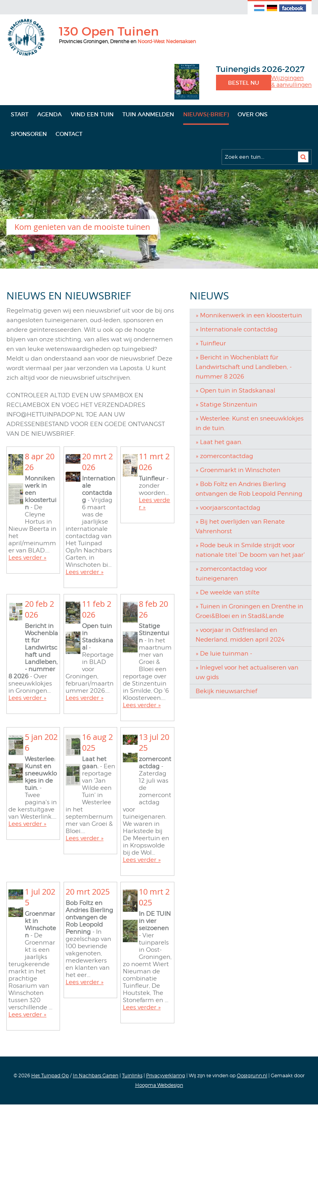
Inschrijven (90, 550)
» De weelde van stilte (228, 592)
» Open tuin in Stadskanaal (235, 390)
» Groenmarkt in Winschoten (238, 470)
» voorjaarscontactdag (228, 507)
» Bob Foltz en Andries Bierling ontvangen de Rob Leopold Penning (249, 488)
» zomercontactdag (224, 456)
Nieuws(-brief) (206, 114)
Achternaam (36, 517)
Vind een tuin (92, 114)
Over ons (253, 114)
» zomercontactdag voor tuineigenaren (231, 573)
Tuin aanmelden (148, 114)
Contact (69, 134)
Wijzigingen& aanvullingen (291, 81)
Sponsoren (29, 134)
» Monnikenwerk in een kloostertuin (249, 315)
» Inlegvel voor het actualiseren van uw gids (247, 672)
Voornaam (34, 490)
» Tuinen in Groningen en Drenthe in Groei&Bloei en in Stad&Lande (249, 611)
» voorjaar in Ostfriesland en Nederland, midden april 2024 (240, 634)
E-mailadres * (38, 464)
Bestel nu (243, 82)
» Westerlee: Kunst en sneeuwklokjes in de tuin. (250, 423)
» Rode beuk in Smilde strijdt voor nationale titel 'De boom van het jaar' (250, 550)
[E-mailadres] (90, 476)
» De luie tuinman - (224, 653)
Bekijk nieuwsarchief (226, 691)
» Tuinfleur (211, 343)
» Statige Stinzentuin (226, 404)
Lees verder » (27, 685)
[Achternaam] (90, 529)
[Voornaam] (90, 503)
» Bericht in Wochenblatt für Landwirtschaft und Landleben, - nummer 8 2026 (244, 367)
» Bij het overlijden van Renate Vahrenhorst (240, 526)
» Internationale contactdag (237, 329)
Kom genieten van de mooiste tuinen (82, 226)
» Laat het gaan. (219, 442)
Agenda (49, 114)
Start (19, 114)
